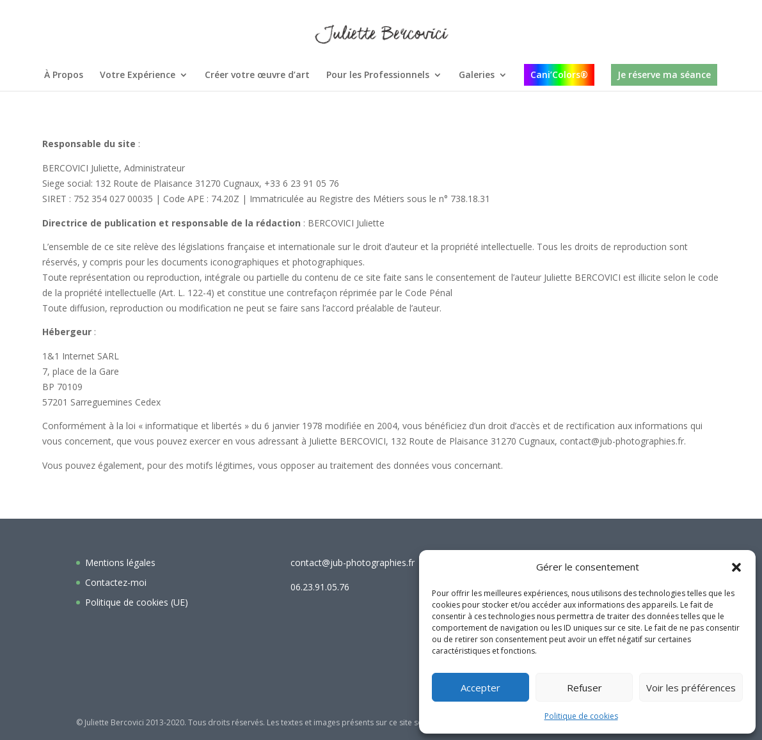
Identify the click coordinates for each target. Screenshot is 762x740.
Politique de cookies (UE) (136, 602)
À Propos (63, 75)
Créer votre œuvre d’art (257, 75)
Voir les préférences (691, 687)
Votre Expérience (137, 75)
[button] (736, 567)
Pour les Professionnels (377, 75)
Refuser (584, 687)
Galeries (477, 75)
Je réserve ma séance (664, 74)
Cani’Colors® (559, 74)
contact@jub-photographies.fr (352, 562)
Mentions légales (120, 562)
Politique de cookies (581, 716)
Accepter (480, 687)
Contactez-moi (116, 582)
